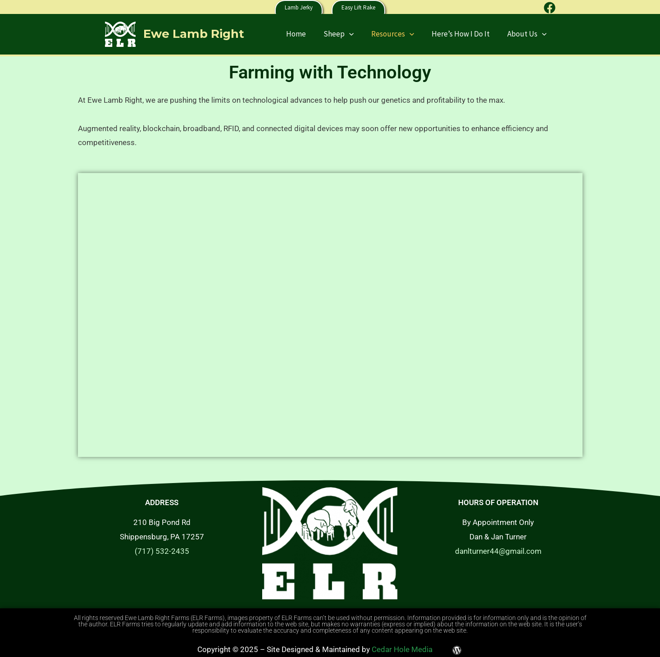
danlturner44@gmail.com (498, 551)
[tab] (330, 157)
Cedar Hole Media (402, 649)
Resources (398, 34)
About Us (527, 34)
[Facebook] (549, 8)
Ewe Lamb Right (193, 34)
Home (306, 34)
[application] (356, 34)
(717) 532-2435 (162, 551)
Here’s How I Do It (464, 34)
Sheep (346, 34)
